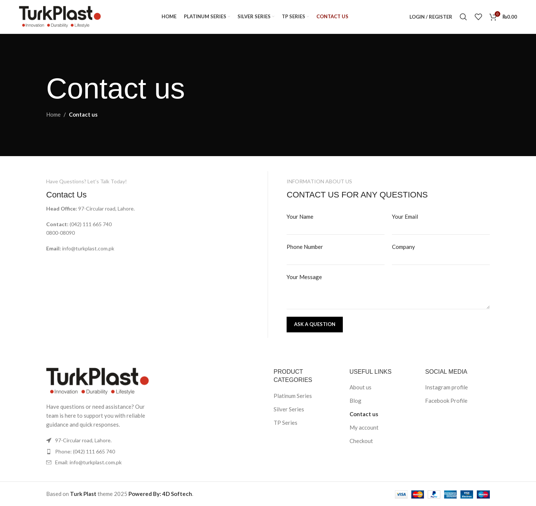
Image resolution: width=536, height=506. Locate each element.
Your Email (405, 216)
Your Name (300, 216)
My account (364, 427)
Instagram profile (446, 387)
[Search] (463, 16)
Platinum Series (293, 395)
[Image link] (97, 380)
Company (403, 246)
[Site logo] (60, 16)
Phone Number (305, 246)
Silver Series (289, 409)
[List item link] (97, 452)
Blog (355, 400)
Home (53, 114)
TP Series (285, 422)
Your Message (304, 276)
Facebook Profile (446, 400)
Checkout (361, 440)
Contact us (364, 414)
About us (360, 387)
